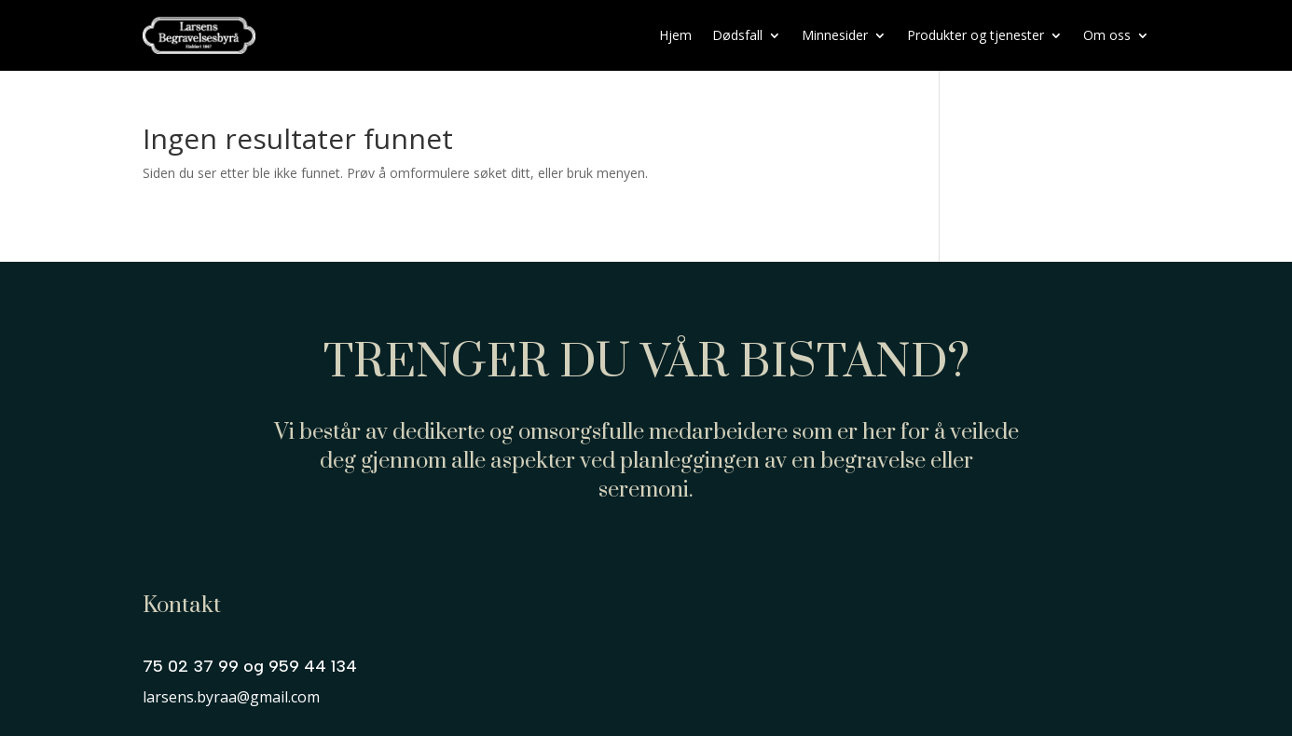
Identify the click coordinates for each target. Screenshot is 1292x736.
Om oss (1107, 35)
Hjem (675, 35)
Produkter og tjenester (975, 35)
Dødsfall (737, 35)
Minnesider (835, 35)
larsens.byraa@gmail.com (231, 697)
